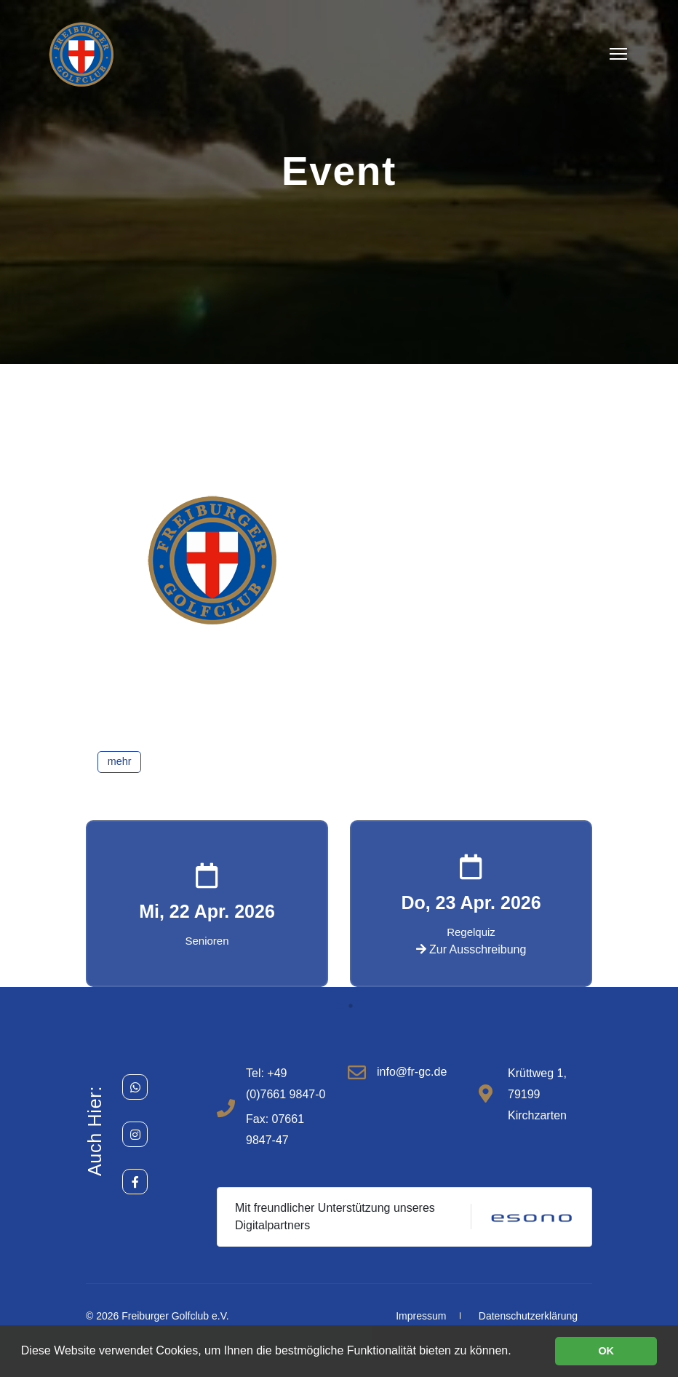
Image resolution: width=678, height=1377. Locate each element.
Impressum (421, 1316)
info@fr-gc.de (412, 1072)
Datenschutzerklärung (528, 1316)
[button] (339, 1006)
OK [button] (606, 1351)
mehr (120, 761)
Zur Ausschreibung (471, 949)
